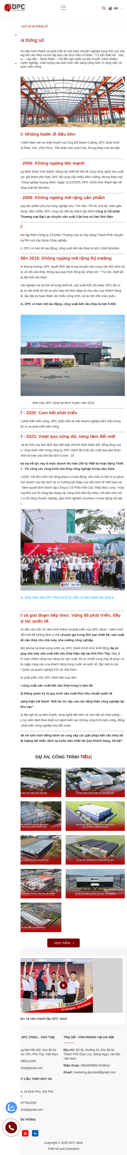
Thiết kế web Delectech (63, 1148)
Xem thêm (64, 943)
